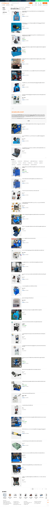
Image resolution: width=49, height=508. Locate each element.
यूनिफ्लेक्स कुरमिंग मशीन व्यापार (17, 504)
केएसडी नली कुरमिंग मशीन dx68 (28, 502)
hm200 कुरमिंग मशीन (6, 504)
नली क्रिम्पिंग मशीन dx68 (16, 502)
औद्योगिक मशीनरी (15, 7)
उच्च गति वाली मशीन (15, 503)
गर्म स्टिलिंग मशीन (26, 504)
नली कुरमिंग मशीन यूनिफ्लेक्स (37, 501)
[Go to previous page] (31, 489)
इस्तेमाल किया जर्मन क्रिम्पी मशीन (34, 164)
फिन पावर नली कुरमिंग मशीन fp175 (26, 164)
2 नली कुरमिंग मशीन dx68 (37, 502)
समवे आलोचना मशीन (16, 501)
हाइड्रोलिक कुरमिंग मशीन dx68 (7, 502)
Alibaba (11, 7)
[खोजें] (31, 3)
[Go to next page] (44, 489)
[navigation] (6, 248)
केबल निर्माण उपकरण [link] (27, 7)
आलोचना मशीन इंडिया (26, 503)
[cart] (38, 3)
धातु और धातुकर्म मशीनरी (21, 7)
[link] (48, 500)
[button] (28, 3)
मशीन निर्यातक (25, 501)
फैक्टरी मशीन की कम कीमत (6, 501)
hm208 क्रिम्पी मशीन (19, 164)
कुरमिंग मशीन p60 (13, 164)
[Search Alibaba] (19, 3)
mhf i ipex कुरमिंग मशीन (37, 503)
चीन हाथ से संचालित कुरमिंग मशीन (7, 503)
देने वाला (28, 16)
